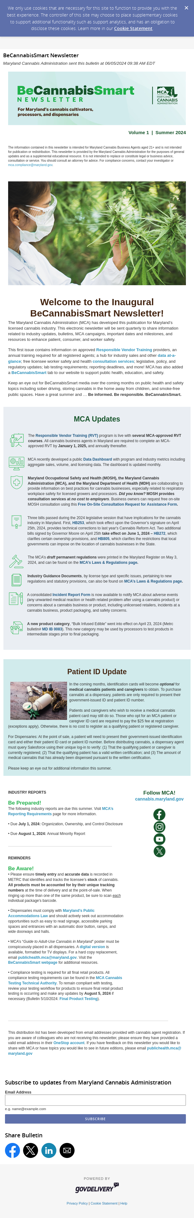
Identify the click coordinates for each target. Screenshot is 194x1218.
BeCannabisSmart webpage (32, 962)
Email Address (18, 1092)
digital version (92, 947)
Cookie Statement (133, 28)
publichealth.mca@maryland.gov (47, 957)
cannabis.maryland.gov (159, 798)
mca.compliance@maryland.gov (30, 165)
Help (123, 1203)
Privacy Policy (77, 1203)
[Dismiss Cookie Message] (186, 6)
